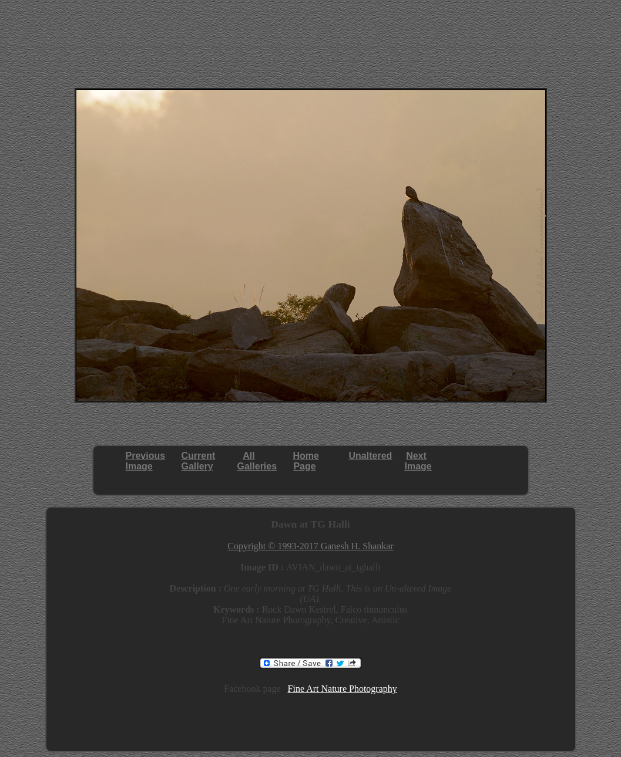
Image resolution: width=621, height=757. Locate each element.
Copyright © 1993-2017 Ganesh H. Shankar (310, 546)
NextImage (418, 461)
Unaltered (370, 456)
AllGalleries (257, 461)
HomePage (306, 461)
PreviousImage (146, 461)
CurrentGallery (199, 461)
